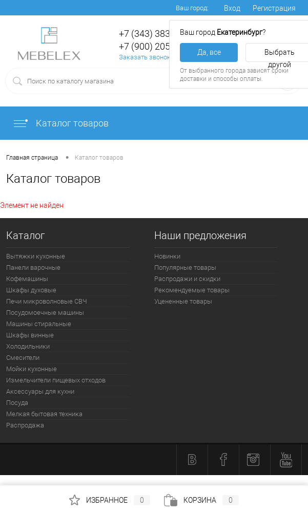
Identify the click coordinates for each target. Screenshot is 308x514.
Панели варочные (33, 267)
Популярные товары (185, 267)
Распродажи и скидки (187, 279)
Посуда (17, 402)
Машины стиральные (38, 324)
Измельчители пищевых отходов (56, 380)
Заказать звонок (145, 57)
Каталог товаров (60, 123)
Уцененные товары (183, 301)
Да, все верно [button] (209, 55)
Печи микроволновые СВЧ (46, 301)
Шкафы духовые (31, 290)
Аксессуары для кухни (40, 391)
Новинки (167, 256)
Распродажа (25, 425)
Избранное (109, 500)
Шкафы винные (30, 335)
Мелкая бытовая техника (44, 414)
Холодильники (28, 346)
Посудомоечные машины (45, 312)
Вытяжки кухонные (35, 256)
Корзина (201, 500)
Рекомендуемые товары (192, 290)
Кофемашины (27, 279)
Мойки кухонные (31, 369)
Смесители (22, 357)
